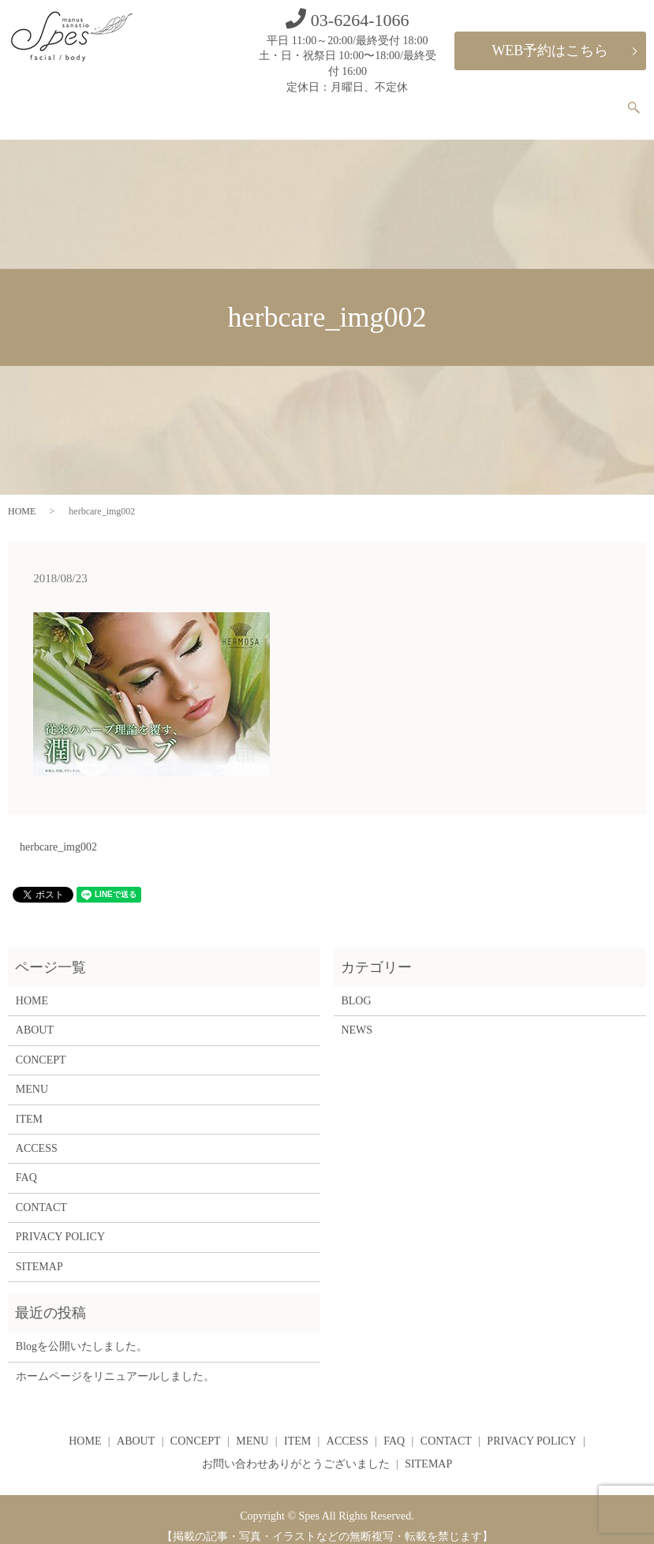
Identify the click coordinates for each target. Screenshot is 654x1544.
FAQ (538, 101)
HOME (235, 101)
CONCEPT (344, 101)
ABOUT (284, 101)
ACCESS (492, 101)
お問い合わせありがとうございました (296, 1450)
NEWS (356, 1017)
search (644, 101)
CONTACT (589, 101)
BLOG (356, 987)
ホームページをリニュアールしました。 (115, 1363)
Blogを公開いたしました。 (82, 1333)
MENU (400, 101)
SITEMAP (39, 1253)
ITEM (444, 101)
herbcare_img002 (58, 833)
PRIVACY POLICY (60, 1223)
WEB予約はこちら (549, 50)
